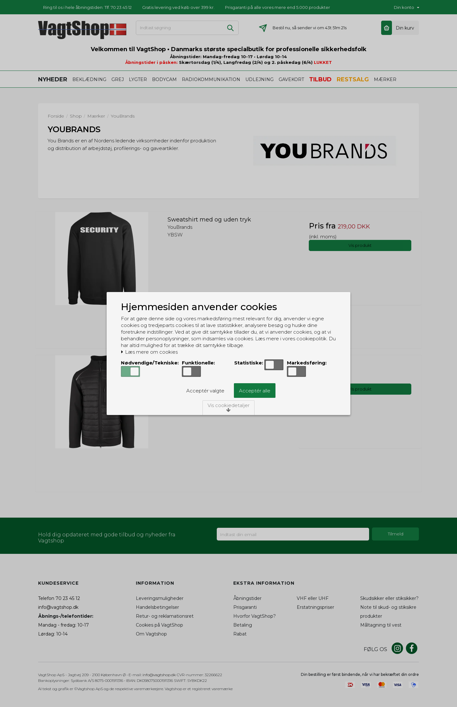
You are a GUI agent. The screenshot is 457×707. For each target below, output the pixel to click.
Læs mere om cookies (149, 352)
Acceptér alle (254, 391)
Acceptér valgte (205, 391)
